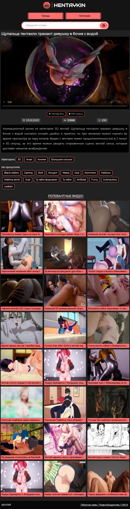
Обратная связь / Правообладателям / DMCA (104, 505)
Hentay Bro (56, 113)
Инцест (52, 172)
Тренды (45, 16)
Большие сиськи (61, 159)
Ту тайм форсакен (46, 179)
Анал (29, 159)
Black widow (11, 172)
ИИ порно (75, 113)
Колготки (90, 172)
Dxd (76, 172)
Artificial (81, 179)
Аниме (42, 159)
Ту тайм (67, 179)
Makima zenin (12, 179)
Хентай (6, 504)
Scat (27, 179)
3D (19, 159)
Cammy (28, 172)
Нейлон (106, 172)
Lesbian (8, 186)
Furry (94, 179)
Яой (40, 172)
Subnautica (110, 179)
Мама (66, 172)
